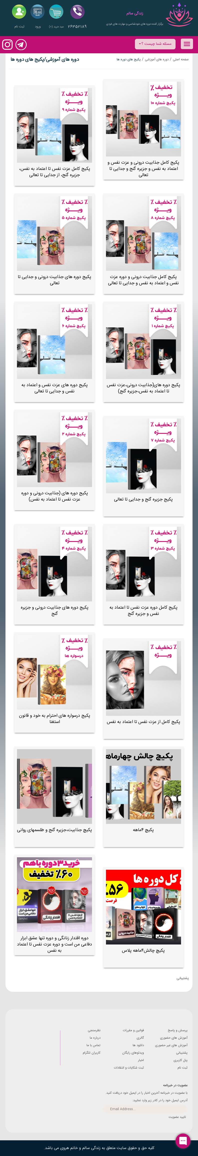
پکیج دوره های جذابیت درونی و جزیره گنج (55, 611)
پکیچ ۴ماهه (143, 830)
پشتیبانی (182, 1053)
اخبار (141, 1060)
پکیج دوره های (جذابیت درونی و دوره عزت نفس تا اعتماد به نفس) (54, 496)
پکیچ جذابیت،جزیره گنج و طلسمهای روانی (54, 830)
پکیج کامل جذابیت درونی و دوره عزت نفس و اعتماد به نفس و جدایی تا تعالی (143, 280)
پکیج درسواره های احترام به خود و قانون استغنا (54, 719)
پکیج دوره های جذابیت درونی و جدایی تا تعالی (54, 280)
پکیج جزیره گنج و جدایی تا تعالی (143, 500)
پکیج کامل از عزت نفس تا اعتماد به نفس (143, 722)
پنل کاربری (181, 1060)
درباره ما (95, 1038)
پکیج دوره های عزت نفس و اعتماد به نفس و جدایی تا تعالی (54, 388)
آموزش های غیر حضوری (171, 1045)
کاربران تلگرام (91, 1053)
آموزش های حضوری (174, 1038)
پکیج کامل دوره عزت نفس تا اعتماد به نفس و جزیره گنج (143, 611)
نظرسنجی (94, 1030)
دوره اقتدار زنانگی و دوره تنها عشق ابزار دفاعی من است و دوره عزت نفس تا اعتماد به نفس (54, 944)
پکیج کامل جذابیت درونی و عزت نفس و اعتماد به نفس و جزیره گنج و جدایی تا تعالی (143, 169)
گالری (140, 1038)
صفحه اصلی (181, 59)
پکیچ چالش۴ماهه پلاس (143, 951)
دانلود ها (138, 1045)
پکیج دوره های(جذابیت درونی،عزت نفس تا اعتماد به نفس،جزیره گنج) (143, 388)
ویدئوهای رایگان (133, 1053)
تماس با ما (93, 1045)
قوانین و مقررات (133, 1030)
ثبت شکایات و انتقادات (129, 1068)
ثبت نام (183, 1068)
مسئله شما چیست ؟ (155, 44)
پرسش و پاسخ (178, 1030)
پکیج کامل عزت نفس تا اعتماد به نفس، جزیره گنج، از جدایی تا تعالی (54, 172)
